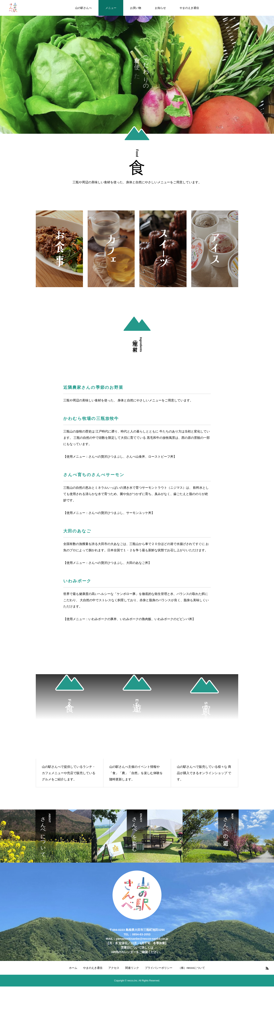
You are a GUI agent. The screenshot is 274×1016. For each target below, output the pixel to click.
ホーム (73, 967)
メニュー (110, 7)
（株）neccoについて (191, 967)
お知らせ (160, 7)
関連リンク (132, 967)
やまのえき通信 (189, 7)
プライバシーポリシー (158, 967)
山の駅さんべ (83, 7)
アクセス (113, 967)
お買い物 (135, 7)
